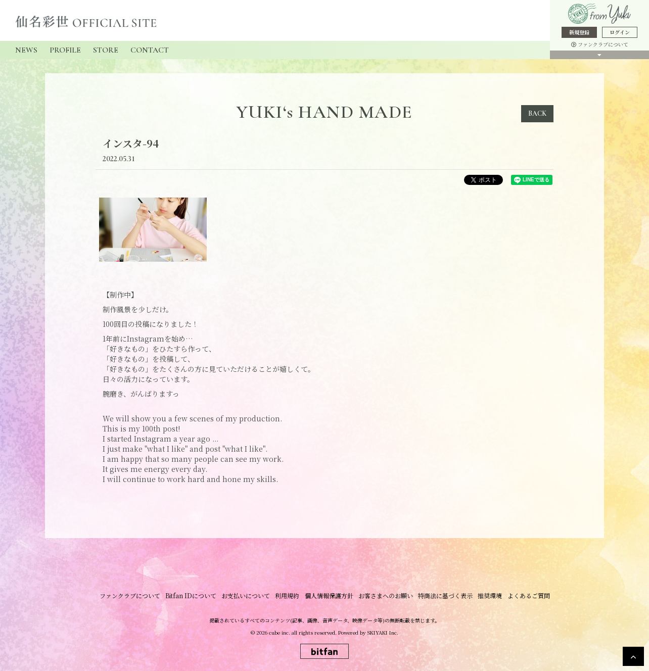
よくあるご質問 (528, 595)
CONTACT (149, 50)
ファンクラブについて (599, 44)
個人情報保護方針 (329, 595)
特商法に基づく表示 (445, 595)
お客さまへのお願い (385, 595)
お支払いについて (246, 595)
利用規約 (287, 595)
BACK (537, 113)
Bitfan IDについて (191, 595)
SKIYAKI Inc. (382, 632)
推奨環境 (490, 595)
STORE (105, 50)
